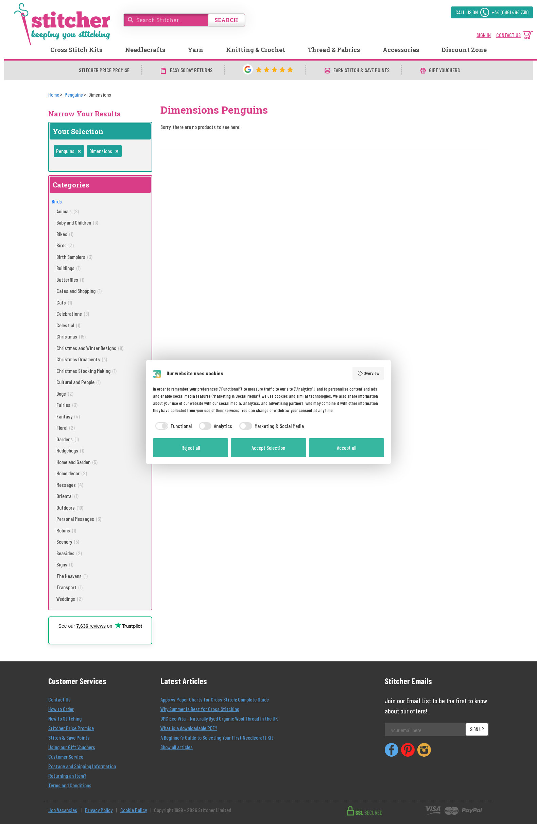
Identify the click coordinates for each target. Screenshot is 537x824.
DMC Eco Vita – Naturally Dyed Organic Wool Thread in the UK (219, 718)
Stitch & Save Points (69, 737)
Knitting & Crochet (255, 50)
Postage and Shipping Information (82, 766)
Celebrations (72, 313)
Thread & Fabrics (334, 50)
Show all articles (176, 747)
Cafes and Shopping (79, 290)
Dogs (64, 393)
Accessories (401, 50)
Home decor (71, 473)
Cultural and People (78, 382)
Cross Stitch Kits (76, 50)
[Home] (53, 94)
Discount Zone (464, 50)
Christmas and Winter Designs (89, 348)
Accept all (346, 447)
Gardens (67, 439)
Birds (57, 201)
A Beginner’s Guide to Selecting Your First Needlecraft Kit (216, 737)
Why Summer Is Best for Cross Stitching (199, 709)
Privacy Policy (98, 810)
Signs (64, 564)
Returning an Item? (67, 775)
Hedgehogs (70, 450)
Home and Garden (77, 462)
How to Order (61, 709)
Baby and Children (77, 222)
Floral (65, 427)
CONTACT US (508, 35)
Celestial (68, 325)
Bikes (64, 234)
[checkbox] (172, 426)
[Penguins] (74, 94)
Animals (67, 211)
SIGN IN (484, 35)
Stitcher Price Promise (71, 728)
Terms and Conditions (69, 785)
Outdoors (69, 507)
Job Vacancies (62, 810)
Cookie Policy (133, 810)
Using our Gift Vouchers (71, 747)
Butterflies (70, 279)
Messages (69, 484)
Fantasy (68, 416)
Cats (64, 302)
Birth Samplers (74, 256)
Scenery (67, 541)
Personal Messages (78, 518)
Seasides (69, 553)
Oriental (67, 496)
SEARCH (226, 19)
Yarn (195, 50)
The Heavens (72, 576)
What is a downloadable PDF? (188, 728)
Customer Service (65, 756)
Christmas (71, 336)
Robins (66, 530)
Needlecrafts (145, 50)
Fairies (66, 404)
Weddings (69, 598)
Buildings (68, 268)
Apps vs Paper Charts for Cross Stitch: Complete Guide (214, 699)
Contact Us (59, 699)
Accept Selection (268, 447)
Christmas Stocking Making (86, 370)
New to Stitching (65, 718)
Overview (368, 373)
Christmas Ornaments (81, 359)
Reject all (190, 447)
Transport (69, 587)
